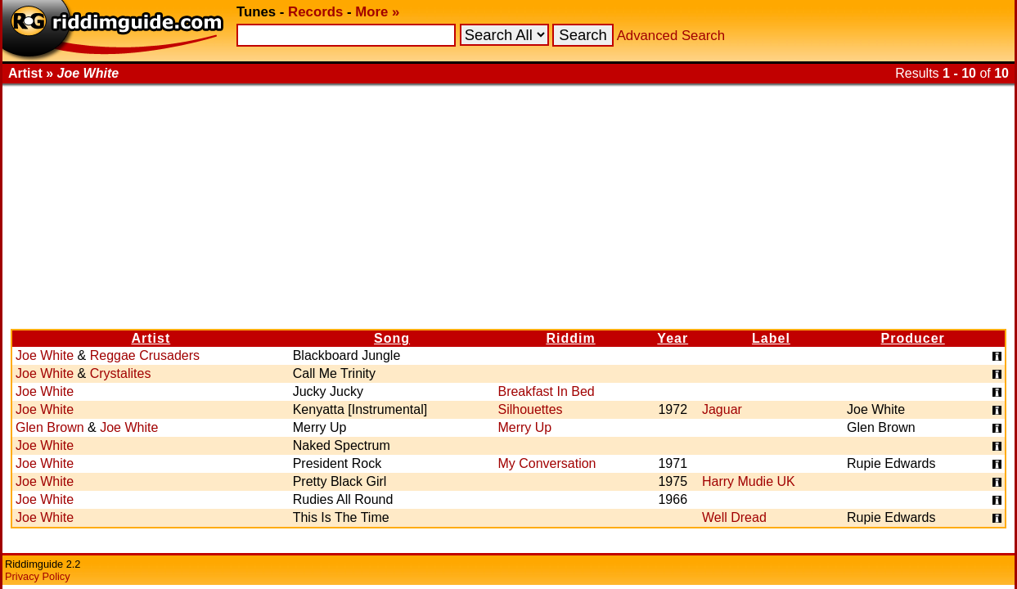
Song (392, 338)
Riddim (570, 338)
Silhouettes (529, 409)
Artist (150, 338)
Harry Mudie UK (748, 481)
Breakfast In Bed (545, 391)
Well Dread (734, 517)
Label (771, 338)
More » (377, 12)
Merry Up (524, 427)
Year (672, 338)
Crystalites (120, 373)
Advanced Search (671, 35)
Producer (913, 338)
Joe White (45, 355)
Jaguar (722, 409)
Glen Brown (50, 427)
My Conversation (546, 463)
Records (315, 12)
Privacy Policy (37, 576)
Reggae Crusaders (145, 355)
